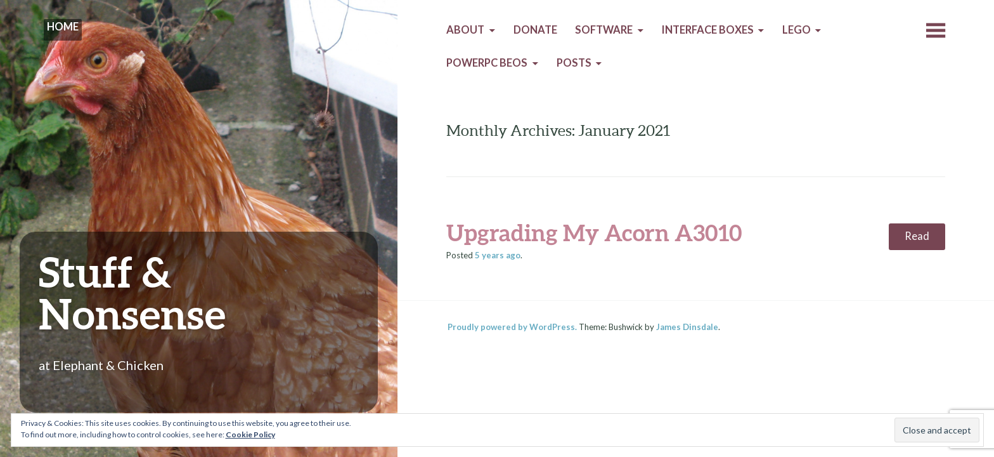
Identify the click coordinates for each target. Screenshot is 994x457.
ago (497, 255)
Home (63, 26)
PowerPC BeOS (486, 62)
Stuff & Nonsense (132, 292)
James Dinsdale (687, 327)
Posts (574, 62)
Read (917, 236)
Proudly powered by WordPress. (512, 327)
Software (604, 29)
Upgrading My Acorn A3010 (594, 232)
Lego (796, 29)
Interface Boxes (708, 29)
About (465, 29)
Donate (535, 29)
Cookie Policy (250, 434)
